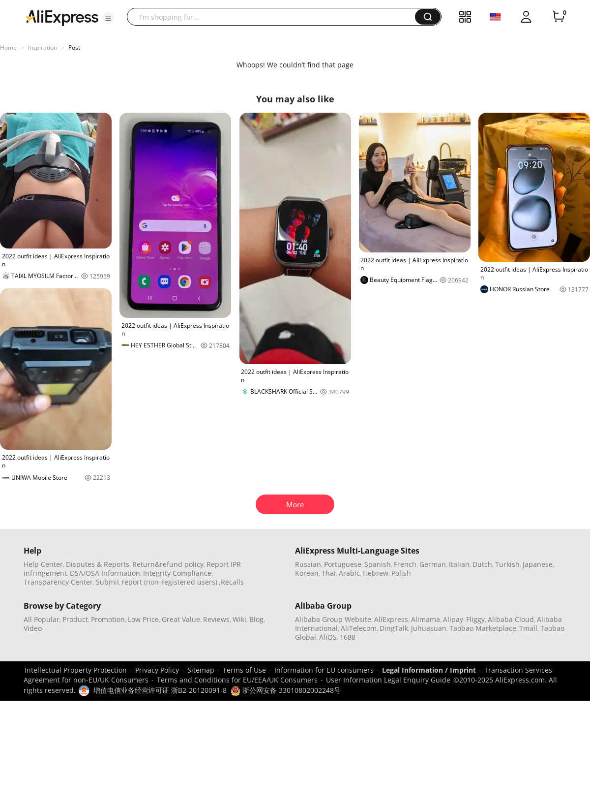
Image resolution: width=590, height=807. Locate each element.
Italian (459, 564)
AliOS (328, 637)
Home (8, 47)
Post (74, 47)
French (405, 564)
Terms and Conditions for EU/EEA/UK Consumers (237, 679)
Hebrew (375, 573)
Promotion (108, 619)
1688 (347, 637)
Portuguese (342, 564)
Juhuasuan (428, 628)
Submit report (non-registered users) (156, 582)
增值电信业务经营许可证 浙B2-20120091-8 (160, 690)
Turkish (507, 564)
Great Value (181, 619)
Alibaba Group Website (333, 619)
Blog (256, 619)
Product (75, 619)
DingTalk (394, 628)
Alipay (453, 619)
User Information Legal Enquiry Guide (388, 679)
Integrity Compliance (177, 573)
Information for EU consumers (324, 670)
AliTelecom (359, 628)
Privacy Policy (157, 670)
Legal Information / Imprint (429, 670)
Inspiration (42, 47)
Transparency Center (58, 582)
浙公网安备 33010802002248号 (286, 690)
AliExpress (391, 619)
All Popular (41, 619)
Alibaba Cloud (511, 619)
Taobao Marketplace (482, 628)
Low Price (143, 619)
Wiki (239, 619)
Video (33, 628)
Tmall (528, 628)
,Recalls (231, 582)
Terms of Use (244, 670)
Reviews (216, 619)
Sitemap (200, 670)
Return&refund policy (168, 564)
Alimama (425, 619)
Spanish (377, 564)
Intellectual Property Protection (76, 670)
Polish (401, 573)
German (432, 564)
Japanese (538, 564)
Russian (308, 564)
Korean (307, 573)
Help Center (43, 564)
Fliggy (475, 619)
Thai (329, 573)
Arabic (349, 573)
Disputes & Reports (97, 564)
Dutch (482, 564)
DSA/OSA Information (105, 573)
